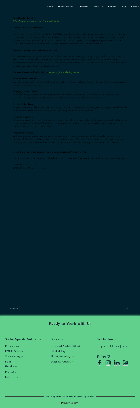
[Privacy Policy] (69, 402)
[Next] (122, 308)
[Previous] (18, 308)
